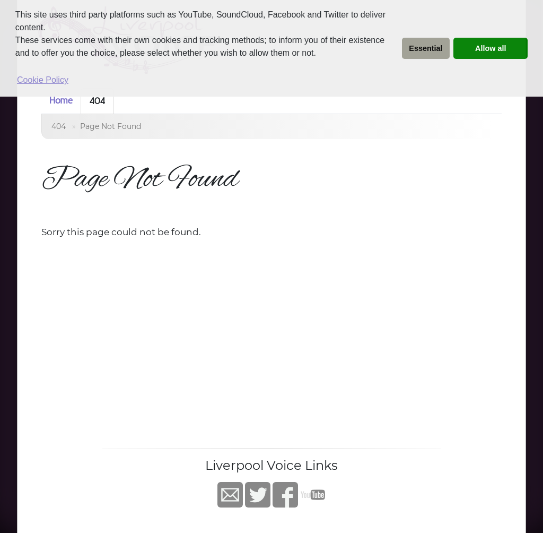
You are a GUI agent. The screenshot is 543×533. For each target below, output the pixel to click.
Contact (230, 495)
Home (61, 100)
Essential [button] (425, 48)
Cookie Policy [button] (42, 79)
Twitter (257, 495)
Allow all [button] (490, 48)
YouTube (313, 495)
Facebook (285, 495)
